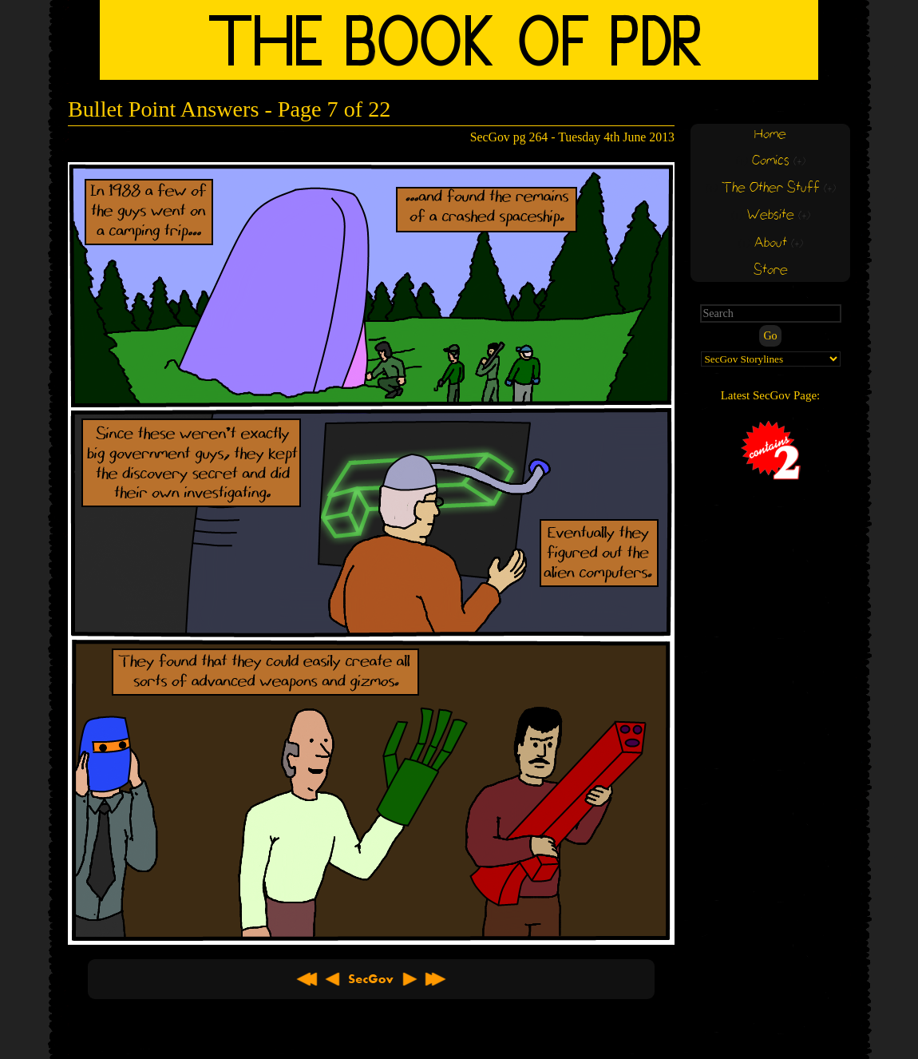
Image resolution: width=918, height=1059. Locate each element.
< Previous (333, 979)
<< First (307, 979)
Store (771, 270)
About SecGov (371, 979)
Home (770, 134)
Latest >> (435, 979)
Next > (409, 979)
